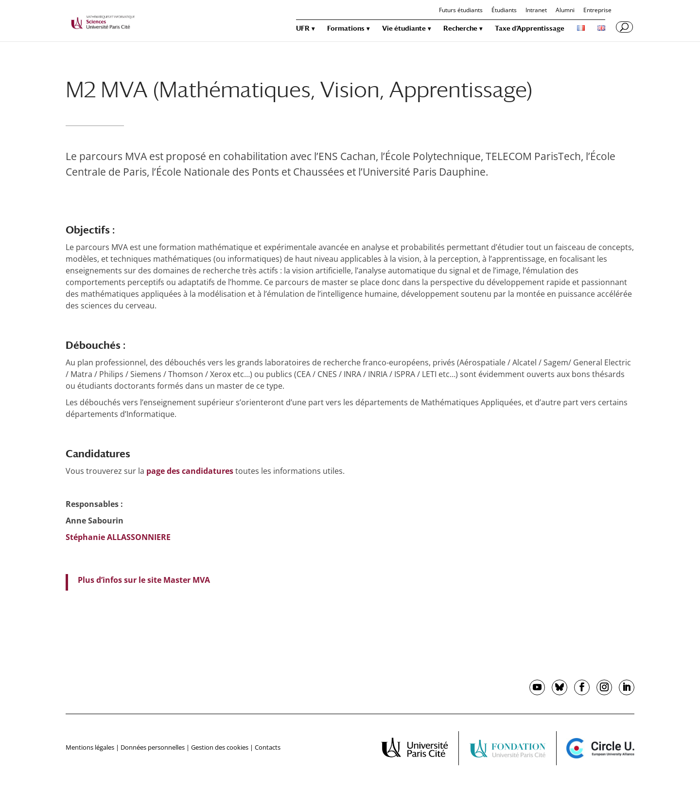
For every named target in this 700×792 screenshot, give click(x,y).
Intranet (536, 10)
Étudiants (504, 10)
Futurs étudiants (461, 10)
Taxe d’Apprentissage (529, 28)
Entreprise (597, 10)
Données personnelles (153, 747)
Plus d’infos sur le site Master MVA (144, 580)
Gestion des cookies (219, 747)
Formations (346, 28)
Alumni (565, 10)
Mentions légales (90, 747)
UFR (303, 28)
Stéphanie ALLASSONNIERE (118, 537)
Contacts (267, 747)
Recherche (460, 28)
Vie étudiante (404, 28)
